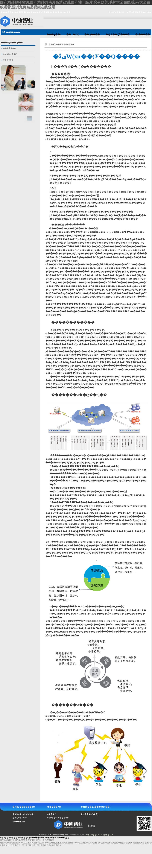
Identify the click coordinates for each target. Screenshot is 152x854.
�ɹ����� (142, 34)
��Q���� (92, 34)
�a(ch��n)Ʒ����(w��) (95, 807)
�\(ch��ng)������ (58, 818)
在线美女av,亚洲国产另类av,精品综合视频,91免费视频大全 (120, 843)
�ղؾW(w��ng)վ (116, 12)
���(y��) (54, 34)
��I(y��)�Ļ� (19, 818)
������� (18, 822)
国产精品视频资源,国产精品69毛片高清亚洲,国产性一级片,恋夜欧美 (27, 840)
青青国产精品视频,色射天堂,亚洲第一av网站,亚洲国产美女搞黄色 (71, 843)
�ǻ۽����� (9, 48)
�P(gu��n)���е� (23, 807)
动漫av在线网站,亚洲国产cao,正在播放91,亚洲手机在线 (22, 843)
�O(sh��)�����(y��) (139, 12)
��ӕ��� (8, 60)
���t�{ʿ (51, 814)
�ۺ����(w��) (89, 814)
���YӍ (72, 34)
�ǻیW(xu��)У (10, 54)
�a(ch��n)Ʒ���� (117, 34)
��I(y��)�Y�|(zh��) (23, 814)
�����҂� (54, 807)
